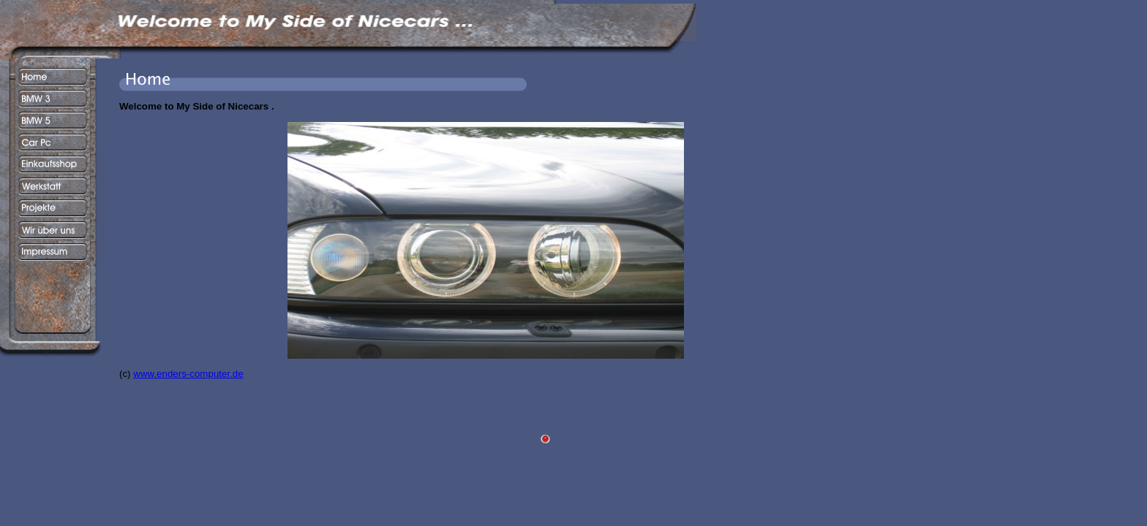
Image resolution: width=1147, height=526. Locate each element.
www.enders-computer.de (188, 373)
